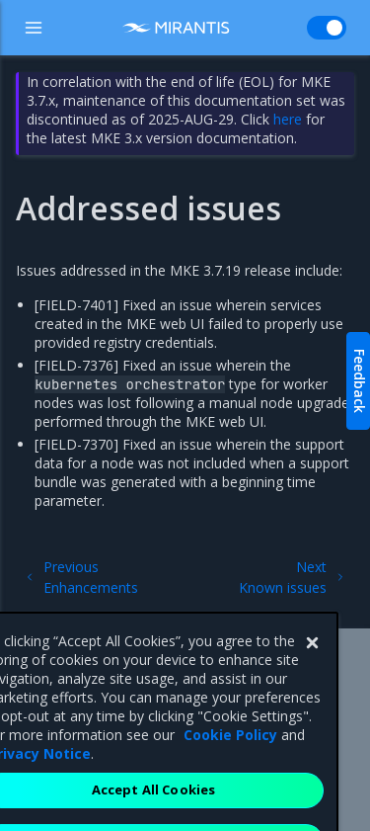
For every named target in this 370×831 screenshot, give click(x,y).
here (287, 119)
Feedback (359, 381)
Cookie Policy (230, 762)
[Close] (311, 671)
